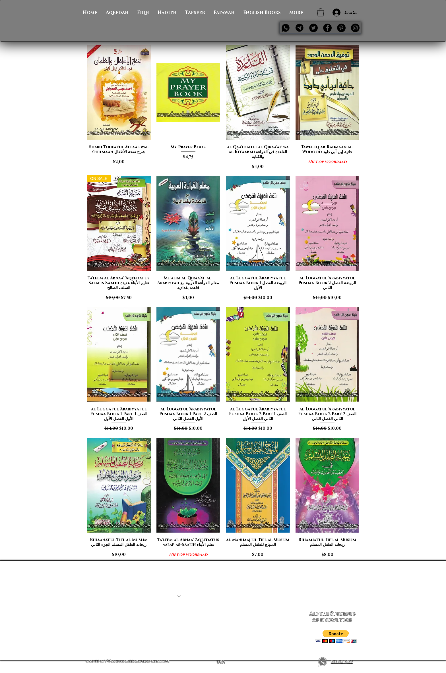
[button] (320, 12)
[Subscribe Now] (332, 596)
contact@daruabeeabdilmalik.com (127, 661)
